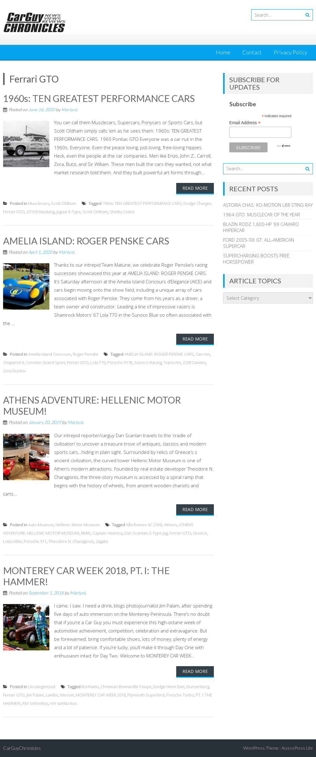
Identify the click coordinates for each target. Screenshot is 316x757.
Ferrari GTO (14, 211)
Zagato (102, 541)
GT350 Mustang (41, 211)
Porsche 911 (35, 541)
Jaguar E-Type (68, 211)
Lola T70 (98, 362)
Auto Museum (41, 524)
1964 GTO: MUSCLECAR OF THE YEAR (261, 214)
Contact (252, 52)
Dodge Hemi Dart (169, 686)
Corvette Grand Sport (45, 362)
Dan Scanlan (136, 533)
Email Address (245, 123)
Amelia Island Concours (49, 354)
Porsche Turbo (180, 695)
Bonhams (90, 686)
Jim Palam (35, 695)
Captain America (108, 533)
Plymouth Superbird (145, 695)
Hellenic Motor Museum (78, 524)
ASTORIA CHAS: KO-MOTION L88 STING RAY (268, 205)
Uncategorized (41, 686)
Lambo (52, 695)
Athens (170, 524)
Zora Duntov (14, 371)
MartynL (69, 109)
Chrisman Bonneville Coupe (126, 686)
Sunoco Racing (148, 362)
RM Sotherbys (35, 703)
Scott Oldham (63, 203)
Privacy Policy (290, 52)
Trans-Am (172, 362)
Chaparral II (13, 362)
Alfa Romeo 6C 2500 (144, 524)
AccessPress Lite (297, 748)
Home (223, 52)
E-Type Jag (158, 533)
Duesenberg (197, 686)
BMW (86, 533)
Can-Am (203, 354)
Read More (195, 188)
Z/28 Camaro (194, 362)
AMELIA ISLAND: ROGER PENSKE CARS (86, 240)
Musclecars (38, 203)
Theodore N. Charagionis (71, 541)
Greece (200, 533)
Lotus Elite (12, 541)
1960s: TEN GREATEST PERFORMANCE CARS (99, 98)
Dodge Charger (197, 203)
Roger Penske (85, 354)
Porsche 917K (119, 362)
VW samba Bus (63, 703)
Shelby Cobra (122, 211)
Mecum (67, 695)
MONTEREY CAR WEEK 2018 (101, 695)
